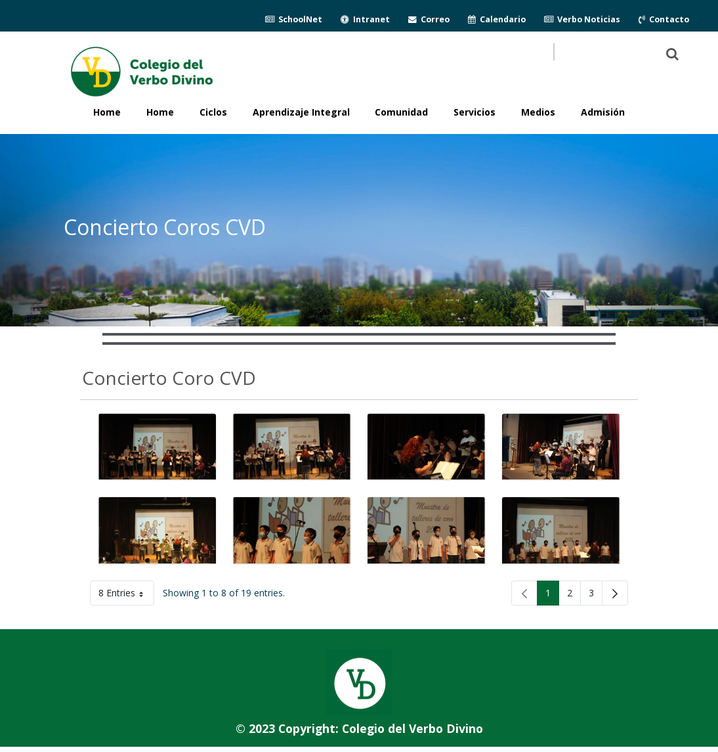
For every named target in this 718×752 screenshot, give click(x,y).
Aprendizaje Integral (301, 112)
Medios (538, 112)
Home (160, 112)
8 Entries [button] (126, 595)
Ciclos (213, 112)
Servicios (475, 112)
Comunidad (401, 112)
